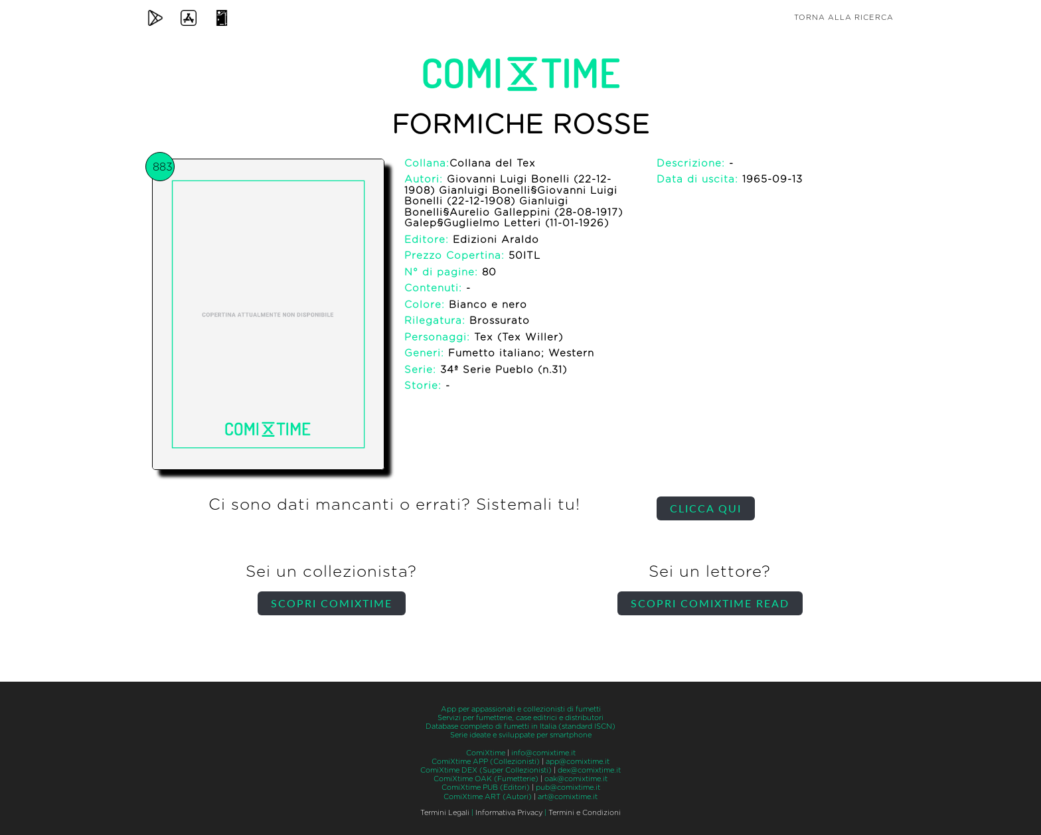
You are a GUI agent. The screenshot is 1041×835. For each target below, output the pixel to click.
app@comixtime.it (577, 761)
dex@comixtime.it (589, 770)
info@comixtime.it (543, 753)
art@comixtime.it (568, 796)
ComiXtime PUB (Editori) (485, 787)
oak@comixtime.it (575, 779)
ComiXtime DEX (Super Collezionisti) (486, 770)
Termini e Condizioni (584, 812)
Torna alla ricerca (844, 17)
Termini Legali (444, 812)
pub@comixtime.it (568, 787)
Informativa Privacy (508, 812)
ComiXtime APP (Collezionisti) (486, 761)
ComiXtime (485, 753)
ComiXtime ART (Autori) (487, 796)
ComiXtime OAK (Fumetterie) (486, 779)
